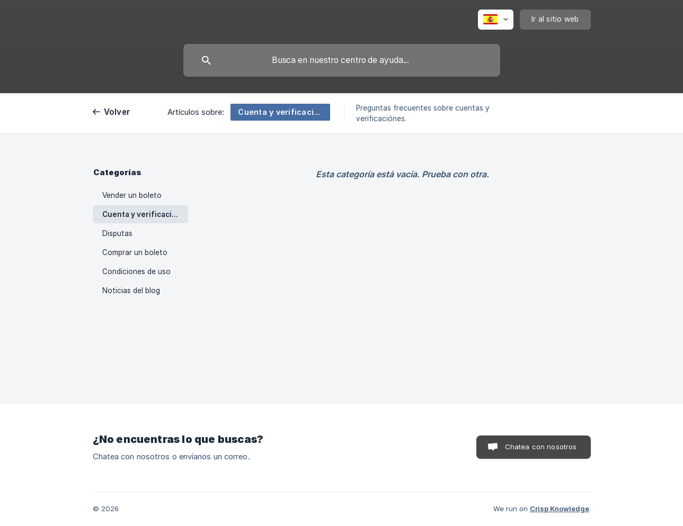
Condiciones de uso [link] (136, 271)
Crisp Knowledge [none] (559, 508)
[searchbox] (341, 60)
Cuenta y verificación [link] (141, 214)
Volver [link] (117, 112)
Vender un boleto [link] (132, 195)
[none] (495, 20)
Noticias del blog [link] (131, 290)
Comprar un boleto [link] (134, 252)
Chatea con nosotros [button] (541, 446)
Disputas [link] (117, 233)
